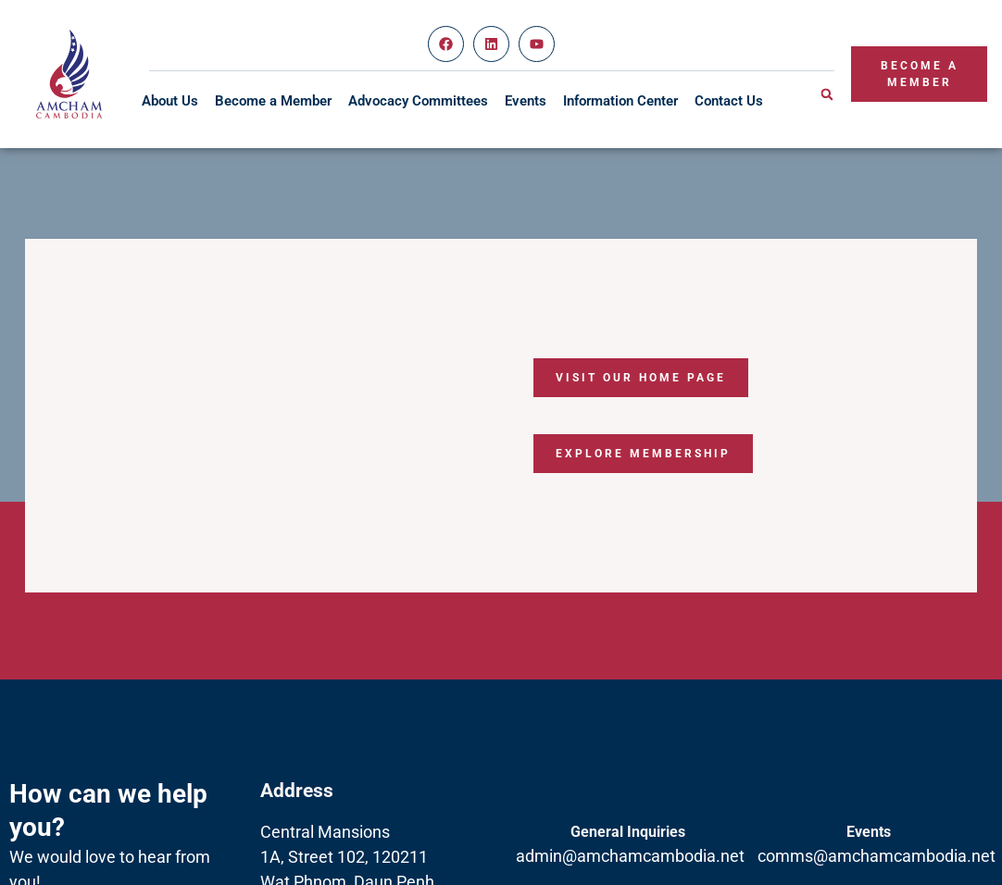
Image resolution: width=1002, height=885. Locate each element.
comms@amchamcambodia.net (877, 856)
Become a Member (273, 101)
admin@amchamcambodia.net (630, 856)
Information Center (620, 101)
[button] (827, 94)
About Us (170, 101)
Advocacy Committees (418, 101)
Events (525, 101)
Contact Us (729, 101)
